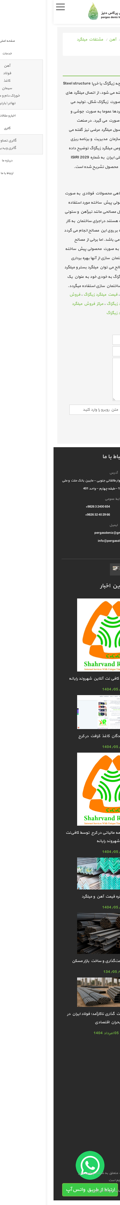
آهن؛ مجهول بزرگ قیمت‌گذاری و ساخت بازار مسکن (60, 961)
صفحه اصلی (96, 40)
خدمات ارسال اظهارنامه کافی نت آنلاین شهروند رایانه (60, 679)
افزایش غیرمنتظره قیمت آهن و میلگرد (60, 897)
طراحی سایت (86, 1190)
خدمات (74, 40)
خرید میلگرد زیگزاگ (69, 304)
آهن (59, 40)
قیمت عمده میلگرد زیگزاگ (74, 313)
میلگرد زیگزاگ (78, 295)
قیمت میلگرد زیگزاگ (47, 295)
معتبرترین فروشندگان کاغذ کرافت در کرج (60, 736)
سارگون (44, 1190)
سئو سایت (67, 1190)
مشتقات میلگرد (36, 40)
